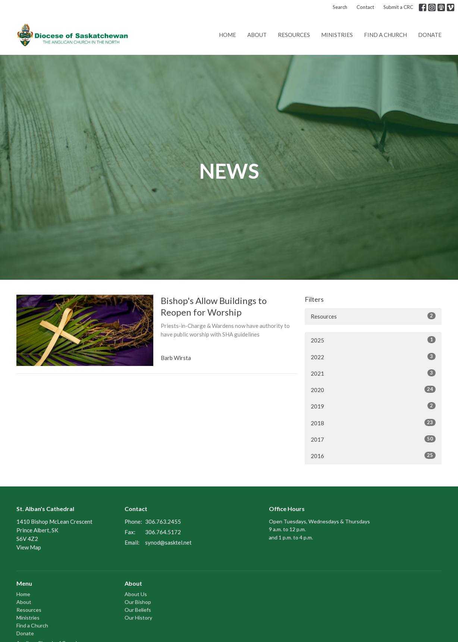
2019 (373, 406)
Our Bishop (138, 602)
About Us (136, 594)
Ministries (337, 34)
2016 (373, 455)
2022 (373, 356)
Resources (294, 34)
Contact (365, 7)
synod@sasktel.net (168, 542)
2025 (373, 340)
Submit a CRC (398, 7)
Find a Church (385, 34)
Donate (430, 34)
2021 (373, 373)
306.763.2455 (163, 521)
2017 (373, 439)
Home (227, 34)
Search (340, 7)
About (257, 34)
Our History (138, 617)
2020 (373, 389)
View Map (28, 547)
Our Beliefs (138, 610)
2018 (373, 422)
